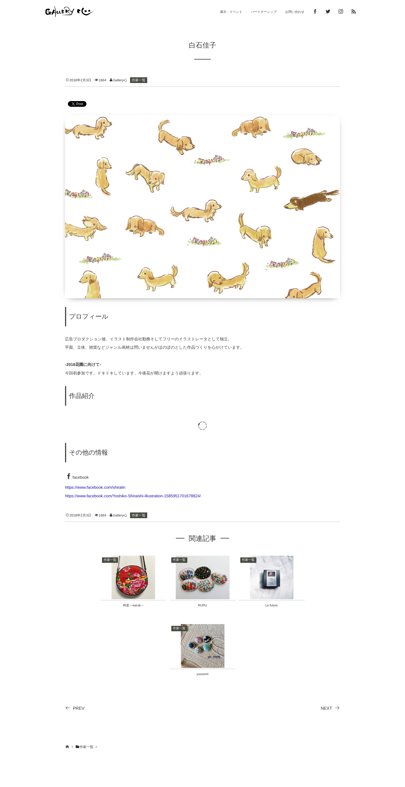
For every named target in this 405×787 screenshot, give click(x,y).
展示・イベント (231, 12)
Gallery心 (120, 80)
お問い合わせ (294, 12)
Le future (271, 605)
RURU (202, 605)
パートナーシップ (264, 12)
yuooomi (202, 674)
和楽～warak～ (133, 605)
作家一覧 (139, 80)
